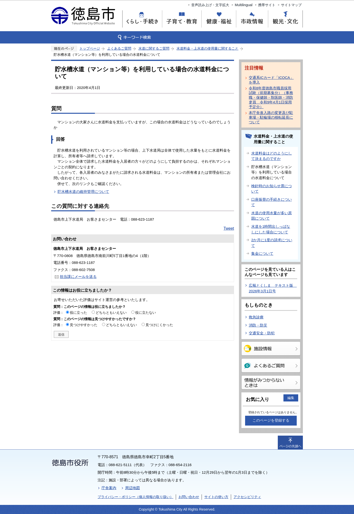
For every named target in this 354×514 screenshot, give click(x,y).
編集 (290, 398)
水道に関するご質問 (153, 48)
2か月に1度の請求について (271, 243)
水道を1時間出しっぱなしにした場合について (270, 229)
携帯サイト (266, 5)
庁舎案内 (109, 488)
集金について (262, 253)
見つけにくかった (159, 325)
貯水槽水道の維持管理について (83, 191)
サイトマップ (291, 5)
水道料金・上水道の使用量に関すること (207, 48)
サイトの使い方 (216, 497)
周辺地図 (132, 488)
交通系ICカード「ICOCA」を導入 (271, 79)
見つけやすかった (83, 325)
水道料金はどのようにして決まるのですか (271, 156)
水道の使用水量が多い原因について (271, 216)
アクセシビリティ (247, 497)
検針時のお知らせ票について (271, 189)
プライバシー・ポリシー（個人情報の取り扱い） (135, 497)
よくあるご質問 (119, 48)
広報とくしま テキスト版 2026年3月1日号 (273, 288)
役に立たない (145, 312)
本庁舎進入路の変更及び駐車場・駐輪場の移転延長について (271, 117)
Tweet (228, 228)
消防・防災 (258, 325)
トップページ (89, 48)
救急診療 (256, 317)
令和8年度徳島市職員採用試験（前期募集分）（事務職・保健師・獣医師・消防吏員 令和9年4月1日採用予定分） (271, 97)
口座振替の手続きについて (271, 202)
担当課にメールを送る (78, 276)
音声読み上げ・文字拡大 (210, 5)
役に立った (78, 312)
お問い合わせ (188, 497)
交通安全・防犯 (262, 333)
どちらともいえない (111, 312)
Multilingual (243, 5)
